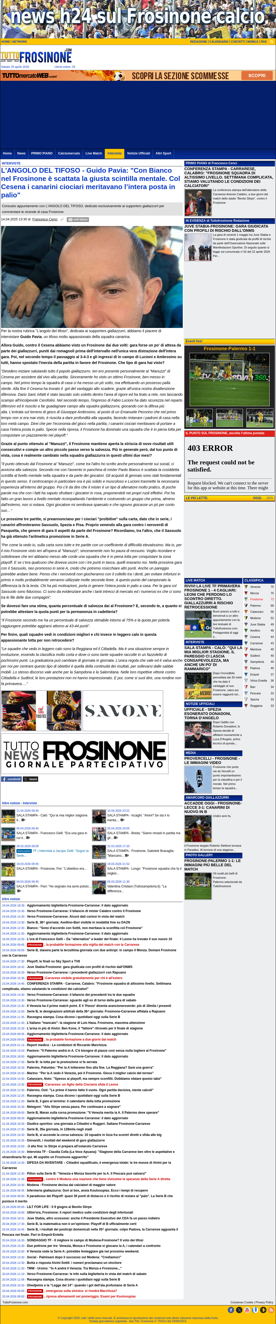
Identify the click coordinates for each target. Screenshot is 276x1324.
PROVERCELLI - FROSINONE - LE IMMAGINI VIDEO (212, 760)
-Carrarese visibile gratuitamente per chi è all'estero (74, 978)
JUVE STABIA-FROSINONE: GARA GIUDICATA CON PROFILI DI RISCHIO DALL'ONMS (226, 228)
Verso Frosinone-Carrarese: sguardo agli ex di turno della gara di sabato (81, 1000)
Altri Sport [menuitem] (163, 153)
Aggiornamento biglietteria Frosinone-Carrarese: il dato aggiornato (77, 905)
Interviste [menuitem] (115, 153)
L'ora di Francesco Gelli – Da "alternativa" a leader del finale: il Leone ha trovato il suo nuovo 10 (99, 939)
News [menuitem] (21, 153)
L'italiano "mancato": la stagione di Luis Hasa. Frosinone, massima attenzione (86, 1023)
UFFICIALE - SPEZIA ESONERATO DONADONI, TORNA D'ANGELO (207, 713)
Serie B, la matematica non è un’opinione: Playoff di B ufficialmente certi (81, 1224)
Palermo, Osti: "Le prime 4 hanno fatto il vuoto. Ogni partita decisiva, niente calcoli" (90, 1090)
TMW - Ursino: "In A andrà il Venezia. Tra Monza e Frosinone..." (74, 1268)
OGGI (257, 498)
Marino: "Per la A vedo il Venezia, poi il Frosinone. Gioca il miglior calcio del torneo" (90, 1073)
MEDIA (191, 753)
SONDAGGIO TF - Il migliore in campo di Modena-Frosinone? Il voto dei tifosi (85, 1240)
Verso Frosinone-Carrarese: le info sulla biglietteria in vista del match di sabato (86, 1274)
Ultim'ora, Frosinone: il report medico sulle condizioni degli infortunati (80, 1212)
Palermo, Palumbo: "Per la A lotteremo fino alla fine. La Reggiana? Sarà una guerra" (90, 1067)
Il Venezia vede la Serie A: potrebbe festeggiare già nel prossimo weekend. (83, 1251)
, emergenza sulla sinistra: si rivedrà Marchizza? (72, 1291)
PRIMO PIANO (196, 163)
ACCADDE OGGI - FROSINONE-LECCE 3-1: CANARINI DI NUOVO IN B (213, 807)
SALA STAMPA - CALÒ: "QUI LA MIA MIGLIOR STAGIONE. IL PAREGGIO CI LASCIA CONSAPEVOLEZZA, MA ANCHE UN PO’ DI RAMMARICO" (213, 658)
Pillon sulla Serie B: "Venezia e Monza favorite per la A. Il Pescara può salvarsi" (86, 1173)
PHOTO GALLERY (199, 855)
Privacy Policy (264, 1302)
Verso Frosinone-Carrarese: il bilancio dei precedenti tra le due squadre (81, 995)
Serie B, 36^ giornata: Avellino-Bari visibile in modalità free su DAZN (78, 922)
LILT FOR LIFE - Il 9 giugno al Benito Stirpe (59, 1207)
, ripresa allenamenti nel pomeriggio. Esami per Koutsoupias (81, 1296)
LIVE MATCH (195, 580)
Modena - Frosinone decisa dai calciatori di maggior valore (71, 1185)
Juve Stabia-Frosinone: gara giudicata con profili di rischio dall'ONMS (79, 967)
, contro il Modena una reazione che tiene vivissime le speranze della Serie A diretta (98, 1179)
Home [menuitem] (7, 153)
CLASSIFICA (254, 580)
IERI (270, 498)
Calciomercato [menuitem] (69, 153)
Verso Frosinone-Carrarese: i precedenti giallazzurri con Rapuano (76, 972)
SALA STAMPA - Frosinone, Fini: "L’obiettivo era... (51, 868)
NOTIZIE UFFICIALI (200, 704)
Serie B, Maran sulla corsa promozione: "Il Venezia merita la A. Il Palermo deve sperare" (93, 1112)
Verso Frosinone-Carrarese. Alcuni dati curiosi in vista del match (75, 916)
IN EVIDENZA (196, 221)
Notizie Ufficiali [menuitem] (138, 153)
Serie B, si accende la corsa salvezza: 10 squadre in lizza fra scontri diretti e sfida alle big (94, 1135)
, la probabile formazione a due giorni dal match (72, 1039)
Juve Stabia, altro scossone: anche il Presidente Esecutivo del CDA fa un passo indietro (93, 1218)
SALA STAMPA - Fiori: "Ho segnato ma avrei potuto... (53, 886)
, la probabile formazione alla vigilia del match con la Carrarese (83, 945)
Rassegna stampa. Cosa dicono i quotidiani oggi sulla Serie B (73, 1017)
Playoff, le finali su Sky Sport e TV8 (53, 961)
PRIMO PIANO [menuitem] (42, 153)
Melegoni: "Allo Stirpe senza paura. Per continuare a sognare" (74, 1107)
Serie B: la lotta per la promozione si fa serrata (62, 1062)
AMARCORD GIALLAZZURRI (207, 797)
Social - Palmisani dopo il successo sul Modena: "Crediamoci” (74, 1257)
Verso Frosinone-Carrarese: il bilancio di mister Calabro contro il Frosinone (84, 911)
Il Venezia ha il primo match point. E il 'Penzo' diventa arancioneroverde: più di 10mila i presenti (99, 1006)
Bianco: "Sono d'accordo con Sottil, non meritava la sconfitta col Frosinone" (85, 928)
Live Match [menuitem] (94, 153)
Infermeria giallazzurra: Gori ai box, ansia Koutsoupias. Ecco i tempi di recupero (87, 1190)
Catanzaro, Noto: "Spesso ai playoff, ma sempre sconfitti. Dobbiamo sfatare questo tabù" (94, 1079)
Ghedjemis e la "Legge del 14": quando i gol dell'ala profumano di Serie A (82, 1285)
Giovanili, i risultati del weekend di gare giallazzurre (66, 1140)
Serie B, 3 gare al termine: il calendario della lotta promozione (73, 1101)
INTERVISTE (195, 642)
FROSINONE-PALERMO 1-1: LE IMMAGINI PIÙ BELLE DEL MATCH (212, 865)
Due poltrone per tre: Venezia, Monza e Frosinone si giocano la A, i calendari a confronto (94, 1246)
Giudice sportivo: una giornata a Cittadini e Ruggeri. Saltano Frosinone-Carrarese (88, 1124)
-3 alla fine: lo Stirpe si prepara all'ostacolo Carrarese (67, 1146)
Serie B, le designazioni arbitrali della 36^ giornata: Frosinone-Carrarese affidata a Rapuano (96, 1011)
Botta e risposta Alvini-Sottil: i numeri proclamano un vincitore (74, 1263)
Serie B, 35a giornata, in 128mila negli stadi (59, 1129)
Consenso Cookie (242, 1302)
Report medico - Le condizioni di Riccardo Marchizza (67, 1045)
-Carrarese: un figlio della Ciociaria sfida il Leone (72, 1084)
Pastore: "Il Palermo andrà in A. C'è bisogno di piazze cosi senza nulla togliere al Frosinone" (97, 1050)
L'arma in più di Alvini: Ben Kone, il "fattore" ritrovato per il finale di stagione (85, 1028)
